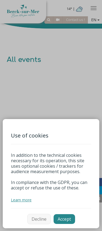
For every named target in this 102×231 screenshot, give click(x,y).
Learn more (21, 199)
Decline (39, 219)
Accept (64, 219)
